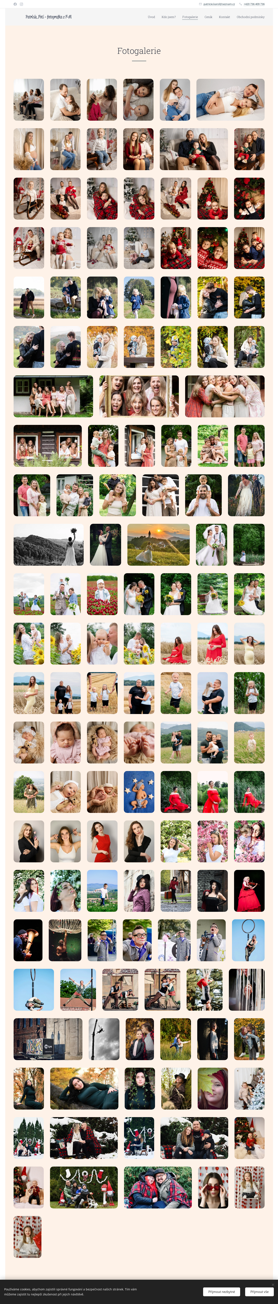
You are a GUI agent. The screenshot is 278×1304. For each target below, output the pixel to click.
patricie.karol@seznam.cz (219, 4)
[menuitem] (152, 17)
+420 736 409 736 (254, 4)
